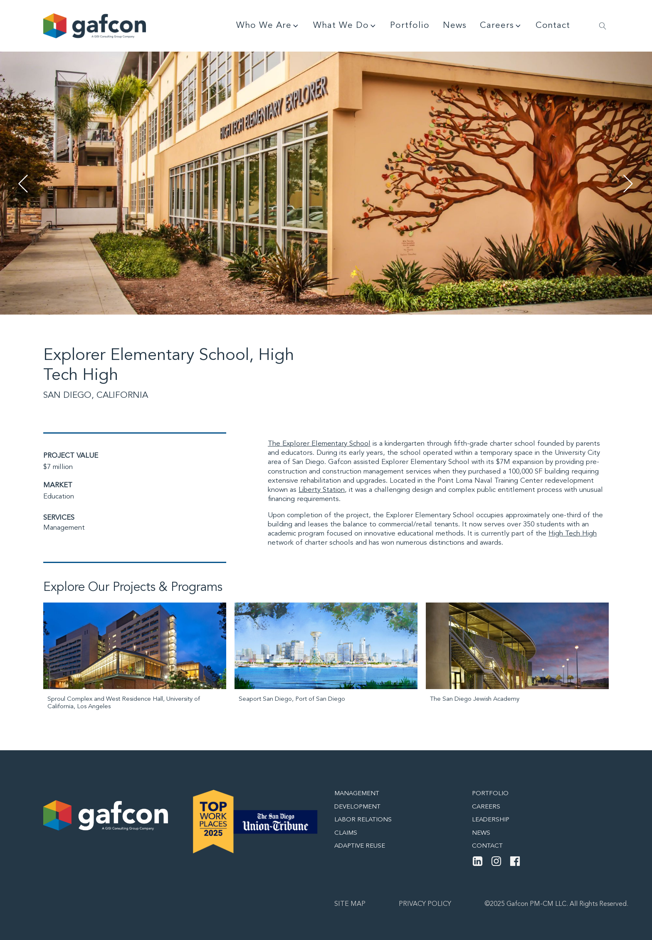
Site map (350, 904)
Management (64, 527)
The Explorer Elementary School (319, 443)
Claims (345, 833)
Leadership (490, 820)
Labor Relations (363, 820)
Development (357, 807)
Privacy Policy (425, 904)
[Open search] (603, 26)
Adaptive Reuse (359, 846)
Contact (553, 25)
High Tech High (572, 533)
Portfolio (410, 25)
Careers (501, 25)
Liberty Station (322, 490)
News (455, 25)
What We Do (345, 25)
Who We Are (268, 25)
